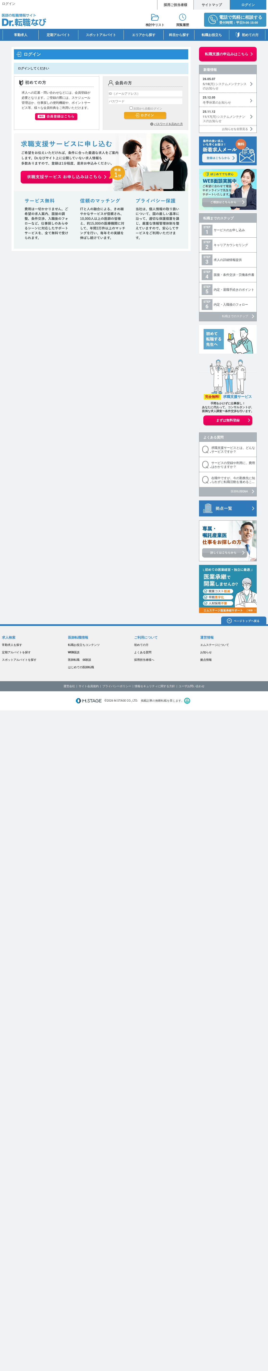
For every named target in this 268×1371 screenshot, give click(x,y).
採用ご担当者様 (175, 5)
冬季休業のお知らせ (217, 102)
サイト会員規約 (89, 686)
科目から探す (179, 35)
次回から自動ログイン (147, 108)
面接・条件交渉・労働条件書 (234, 275)
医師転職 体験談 (79, 659)
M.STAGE (88, 701)
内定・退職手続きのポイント (234, 289)
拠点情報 (206, 659)
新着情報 (210, 70)
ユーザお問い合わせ (192, 686)
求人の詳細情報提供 (228, 260)
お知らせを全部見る (235, 129)
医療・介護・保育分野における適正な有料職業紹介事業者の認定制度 (187, 701)
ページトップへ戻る (243, 621)
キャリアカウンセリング (231, 245)
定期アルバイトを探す (16, 652)
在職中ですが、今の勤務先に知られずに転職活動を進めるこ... (233, 480)
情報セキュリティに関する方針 (155, 686)
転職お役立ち (212, 35)
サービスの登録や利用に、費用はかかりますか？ (233, 465)
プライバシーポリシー (116, 686)
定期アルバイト (58, 35)
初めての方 (250, 35)
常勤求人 (20, 35)
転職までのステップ (218, 218)
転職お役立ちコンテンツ (84, 645)
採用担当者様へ (144, 659)
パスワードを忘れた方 (168, 124)
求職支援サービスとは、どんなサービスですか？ (233, 449)
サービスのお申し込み (229, 230)
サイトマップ (212, 5)
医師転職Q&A (239, 491)
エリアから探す (144, 35)
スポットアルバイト (101, 35)
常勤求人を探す (12, 645)
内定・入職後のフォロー (231, 304)
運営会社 (69, 686)
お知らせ (206, 652)
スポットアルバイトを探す (19, 659)
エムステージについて (214, 645)
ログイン (248, 5)
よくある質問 (213, 437)
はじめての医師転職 (81, 667)
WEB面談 (74, 652)
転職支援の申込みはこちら (226, 54)
